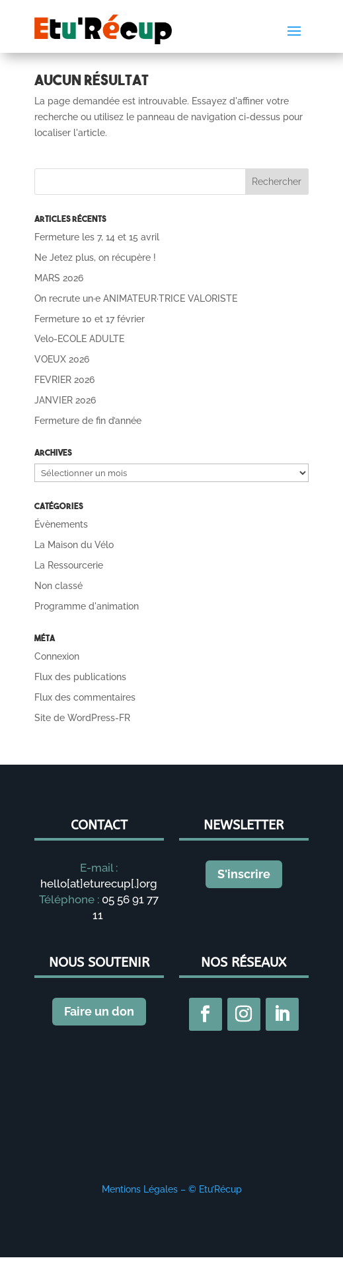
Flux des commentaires (84, 697)
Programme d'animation (86, 606)
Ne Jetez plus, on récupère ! (95, 257)
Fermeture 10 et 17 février (89, 319)
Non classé (58, 585)
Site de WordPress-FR (82, 718)
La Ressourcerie (68, 565)
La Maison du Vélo (74, 544)
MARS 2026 (58, 278)
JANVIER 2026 (65, 400)
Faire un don (99, 1011)
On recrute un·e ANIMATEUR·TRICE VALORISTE (135, 298)
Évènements (61, 524)
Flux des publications (80, 677)
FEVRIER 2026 (64, 379)
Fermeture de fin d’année (87, 420)
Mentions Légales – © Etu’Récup (172, 1189)
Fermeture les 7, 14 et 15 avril (96, 237)
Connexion (56, 656)
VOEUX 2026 (61, 359)
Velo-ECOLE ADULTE (79, 338)
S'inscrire (243, 874)
